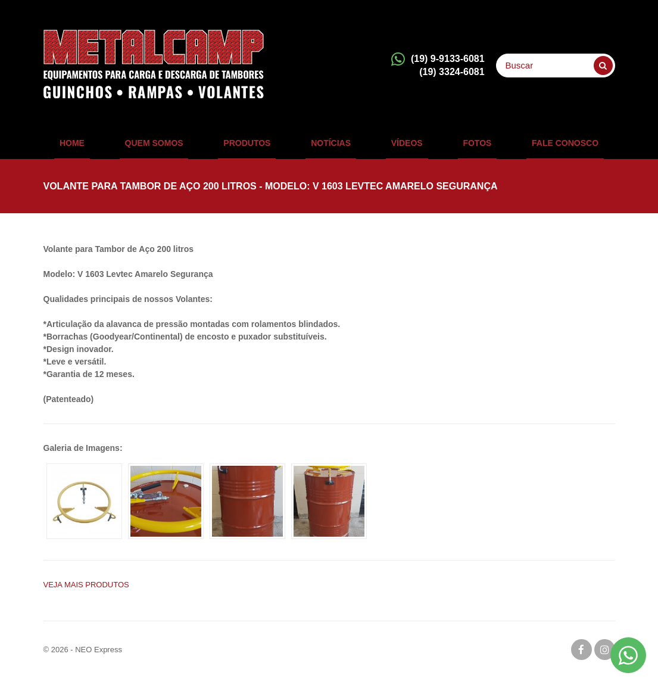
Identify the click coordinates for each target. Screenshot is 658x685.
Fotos (456, 146)
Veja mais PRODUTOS (86, 591)
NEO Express (98, 656)
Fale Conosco (533, 146)
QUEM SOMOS (175, 146)
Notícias (331, 146)
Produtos (257, 146)
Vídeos (396, 146)
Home (103, 146)
